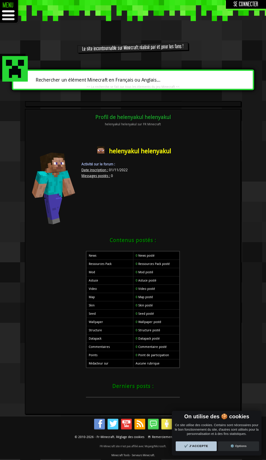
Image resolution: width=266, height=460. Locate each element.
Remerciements (163, 437)
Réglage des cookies (130, 437)
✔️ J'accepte (196, 446)
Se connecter (246, 4)
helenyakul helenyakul (140, 151)
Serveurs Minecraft (143, 455)
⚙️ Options (238, 446)
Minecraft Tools (120, 455)
